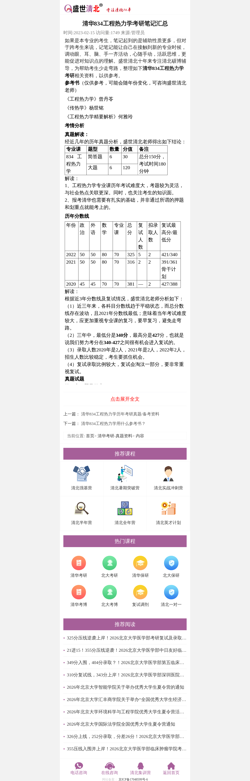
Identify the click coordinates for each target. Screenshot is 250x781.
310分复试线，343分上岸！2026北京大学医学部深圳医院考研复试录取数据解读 (127, 674)
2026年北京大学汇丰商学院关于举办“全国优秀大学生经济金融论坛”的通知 (127, 699)
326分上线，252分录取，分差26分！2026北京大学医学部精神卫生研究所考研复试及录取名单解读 (127, 736)
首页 (90, 436)
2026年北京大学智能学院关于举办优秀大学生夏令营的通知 (125, 687)
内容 (140, 436)
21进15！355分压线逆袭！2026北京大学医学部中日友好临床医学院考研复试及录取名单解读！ (127, 650)
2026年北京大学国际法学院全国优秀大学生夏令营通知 (121, 724)
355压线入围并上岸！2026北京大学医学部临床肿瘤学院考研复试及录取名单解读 (127, 748)
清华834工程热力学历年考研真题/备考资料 (119, 414)
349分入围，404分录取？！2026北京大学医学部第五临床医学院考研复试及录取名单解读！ (127, 662)
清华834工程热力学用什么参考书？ (113, 423)
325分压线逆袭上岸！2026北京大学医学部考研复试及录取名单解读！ (127, 637)
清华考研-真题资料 (115, 436)
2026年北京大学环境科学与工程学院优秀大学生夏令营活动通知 (127, 711)
